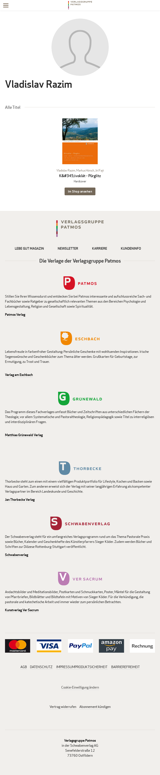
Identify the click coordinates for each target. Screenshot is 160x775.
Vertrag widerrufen (63, 707)
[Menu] (6, 6)
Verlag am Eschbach (19, 375)
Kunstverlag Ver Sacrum (22, 610)
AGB (23, 667)
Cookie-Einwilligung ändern (80, 687)
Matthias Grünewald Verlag (24, 435)
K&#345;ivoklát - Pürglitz (80, 175)
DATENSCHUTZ (41, 667)
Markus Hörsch (85, 170)
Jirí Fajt (99, 170)
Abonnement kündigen (95, 707)
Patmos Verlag (15, 314)
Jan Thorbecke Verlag (20, 499)
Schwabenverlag (16, 555)
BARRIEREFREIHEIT (125, 667)
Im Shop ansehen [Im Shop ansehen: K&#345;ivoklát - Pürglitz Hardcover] (80, 191)
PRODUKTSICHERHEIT (91, 667)
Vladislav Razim (65, 170)
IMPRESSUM (65, 667)
